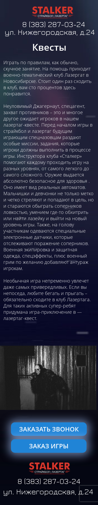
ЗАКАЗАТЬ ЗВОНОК (49, 429)
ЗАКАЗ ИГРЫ (48, 446)
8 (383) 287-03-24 (53, 25)
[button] (4, 378)
